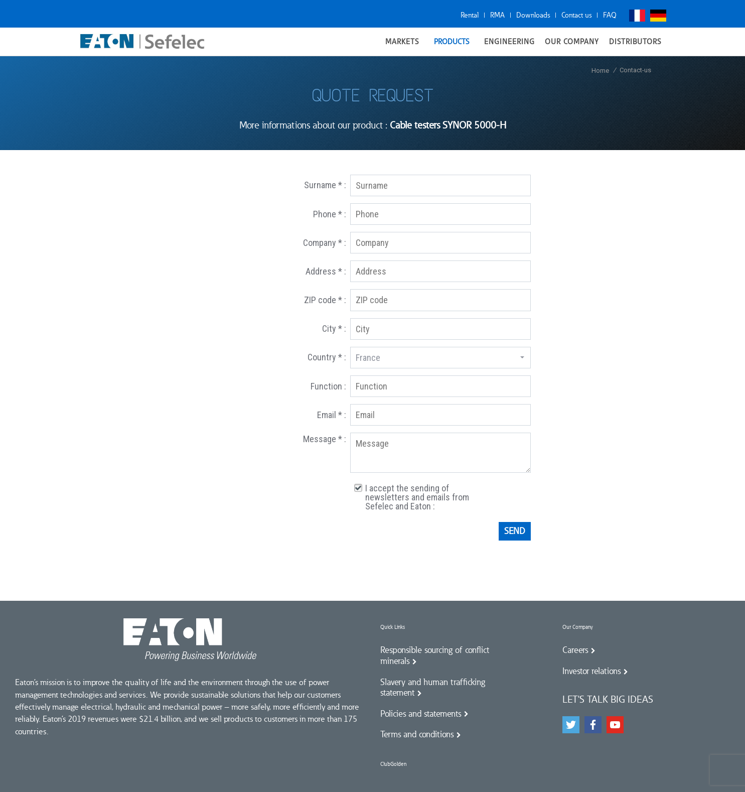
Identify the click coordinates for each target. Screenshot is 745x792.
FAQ (610, 15)
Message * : (324, 439)
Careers (575, 650)
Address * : (326, 271)
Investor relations (591, 671)
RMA (497, 15)
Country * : (327, 357)
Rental (470, 15)
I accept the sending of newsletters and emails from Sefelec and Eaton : (417, 497)
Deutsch (658, 16)
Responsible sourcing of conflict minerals (434, 655)
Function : (328, 386)
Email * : (331, 415)
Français (637, 16)
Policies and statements (420, 714)
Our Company (577, 627)
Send (514, 531)
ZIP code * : (325, 300)
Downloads (533, 15)
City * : (334, 328)
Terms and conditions (417, 734)
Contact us (576, 15)
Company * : (324, 242)
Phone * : (329, 214)
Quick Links (392, 627)
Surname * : (325, 185)
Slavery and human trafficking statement (432, 687)
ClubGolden (393, 764)
